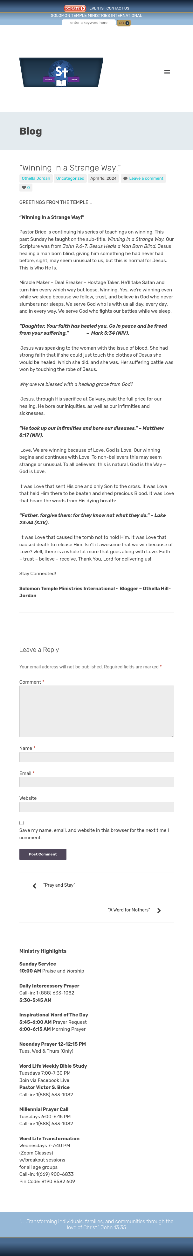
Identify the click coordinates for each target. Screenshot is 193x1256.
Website (28, 798)
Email (27, 773)
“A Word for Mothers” (129, 910)
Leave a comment (146, 178)
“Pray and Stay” (59, 885)
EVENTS (96, 8)
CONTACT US (118, 8)
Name (27, 748)
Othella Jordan (36, 178)
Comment (32, 682)
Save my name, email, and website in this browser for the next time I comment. (94, 834)
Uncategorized (70, 178)
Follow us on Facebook (85, 34)
